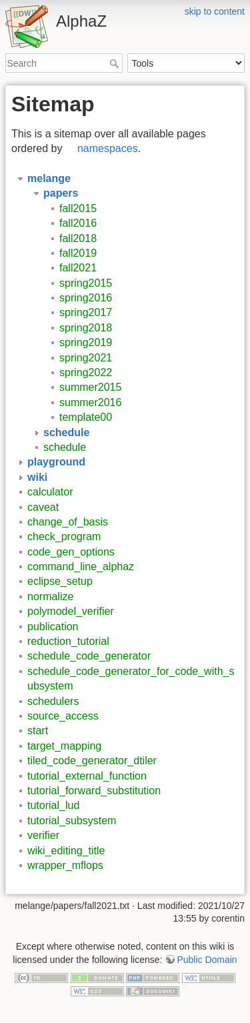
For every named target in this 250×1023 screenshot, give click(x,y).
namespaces (107, 148)
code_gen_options (71, 552)
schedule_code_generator (89, 656)
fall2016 (78, 223)
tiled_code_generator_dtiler (92, 760)
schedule (64, 447)
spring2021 (85, 357)
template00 (85, 417)
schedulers (53, 701)
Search (115, 63)
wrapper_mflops (65, 865)
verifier (43, 835)
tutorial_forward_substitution (94, 790)
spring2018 (85, 327)
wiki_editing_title (66, 850)
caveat (43, 507)
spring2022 (85, 372)
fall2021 (78, 267)
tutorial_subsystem (71, 820)
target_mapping (64, 746)
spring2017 (85, 312)
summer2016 (90, 402)
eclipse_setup (60, 581)
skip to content (215, 11)
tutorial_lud (53, 805)
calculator (50, 491)
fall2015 (78, 208)
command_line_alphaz (80, 566)
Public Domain (207, 959)
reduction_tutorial (68, 641)
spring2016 (85, 297)
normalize (50, 596)
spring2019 (85, 342)
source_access (63, 716)
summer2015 (90, 387)
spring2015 (85, 283)
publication (53, 626)
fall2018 (78, 238)
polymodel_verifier (70, 611)
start (37, 730)
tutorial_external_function (87, 776)
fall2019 (78, 253)
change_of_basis (67, 522)
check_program (64, 536)
